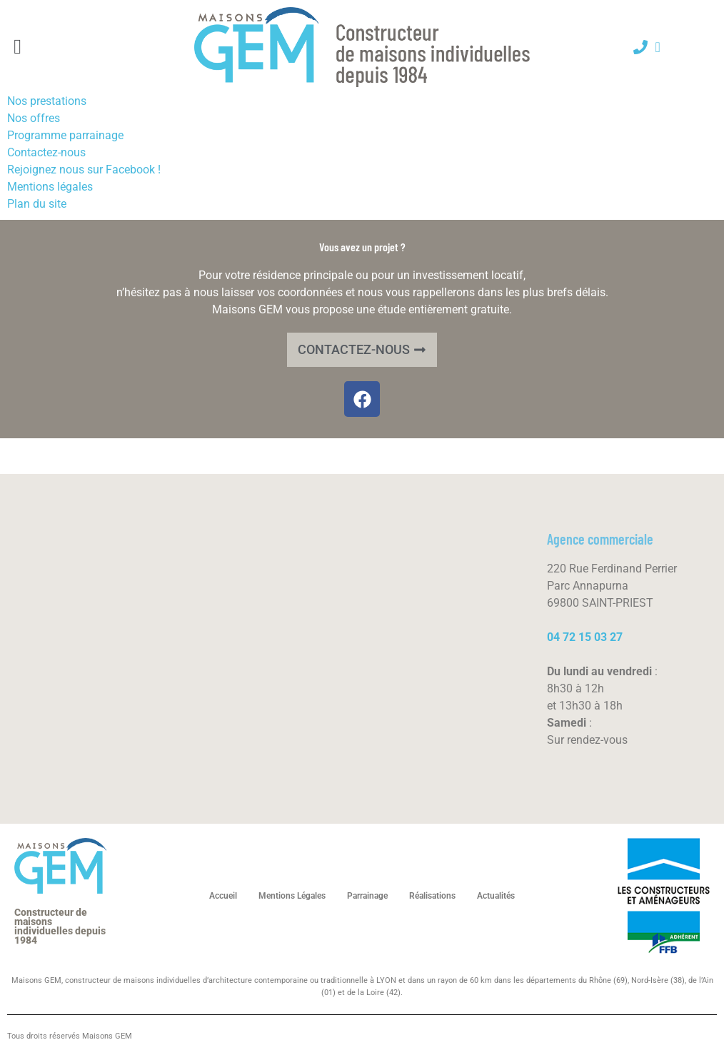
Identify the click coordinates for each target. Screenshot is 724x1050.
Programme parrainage (65, 135)
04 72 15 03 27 (585, 637)
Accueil (223, 896)
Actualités (496, 896)
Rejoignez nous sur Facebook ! (84, 169)
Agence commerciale (600, 538)
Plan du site (36, 204)
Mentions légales (50, 186)
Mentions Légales (292, 896)
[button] (17, 47)
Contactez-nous (46, 152)
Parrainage (367, 896)
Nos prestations (46, 101)
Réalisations (432, 896)
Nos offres (33, 118)
